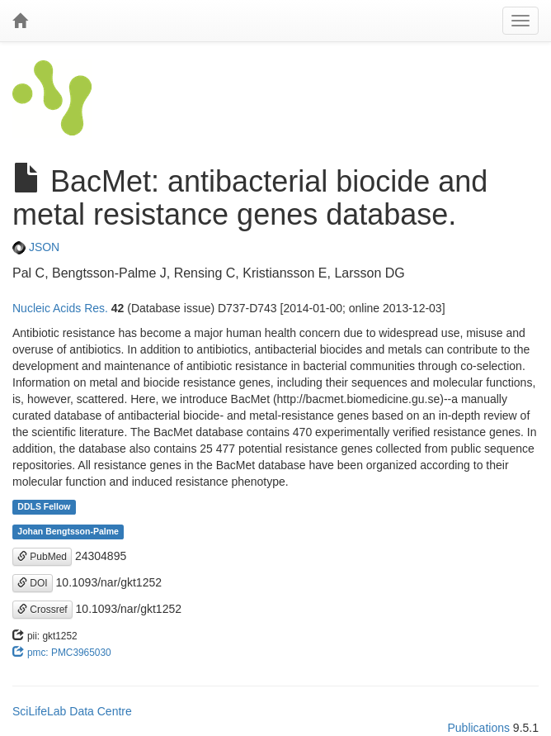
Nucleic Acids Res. (60, 308)
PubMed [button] (42, 557)
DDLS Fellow (43, 507)
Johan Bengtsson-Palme (68, 532)
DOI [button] (32, 583)
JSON (35, 247)
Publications (478, 727)
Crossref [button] (42, 609)
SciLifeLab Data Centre (72, 711)
